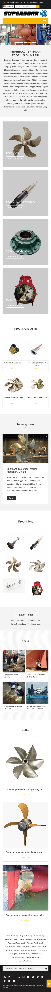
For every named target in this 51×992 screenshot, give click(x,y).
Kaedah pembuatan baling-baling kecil (25, 789)
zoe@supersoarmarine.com (15, 2)
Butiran (13, 369)
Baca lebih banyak (15, 159)
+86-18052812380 (36, 2)
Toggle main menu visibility (44, 21)
